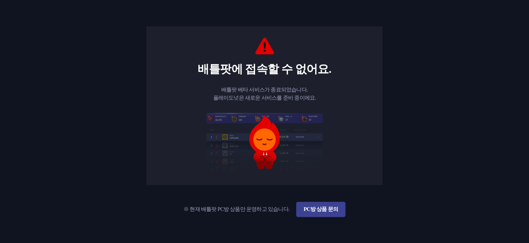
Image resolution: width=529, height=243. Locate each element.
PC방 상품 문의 (321, 209)
